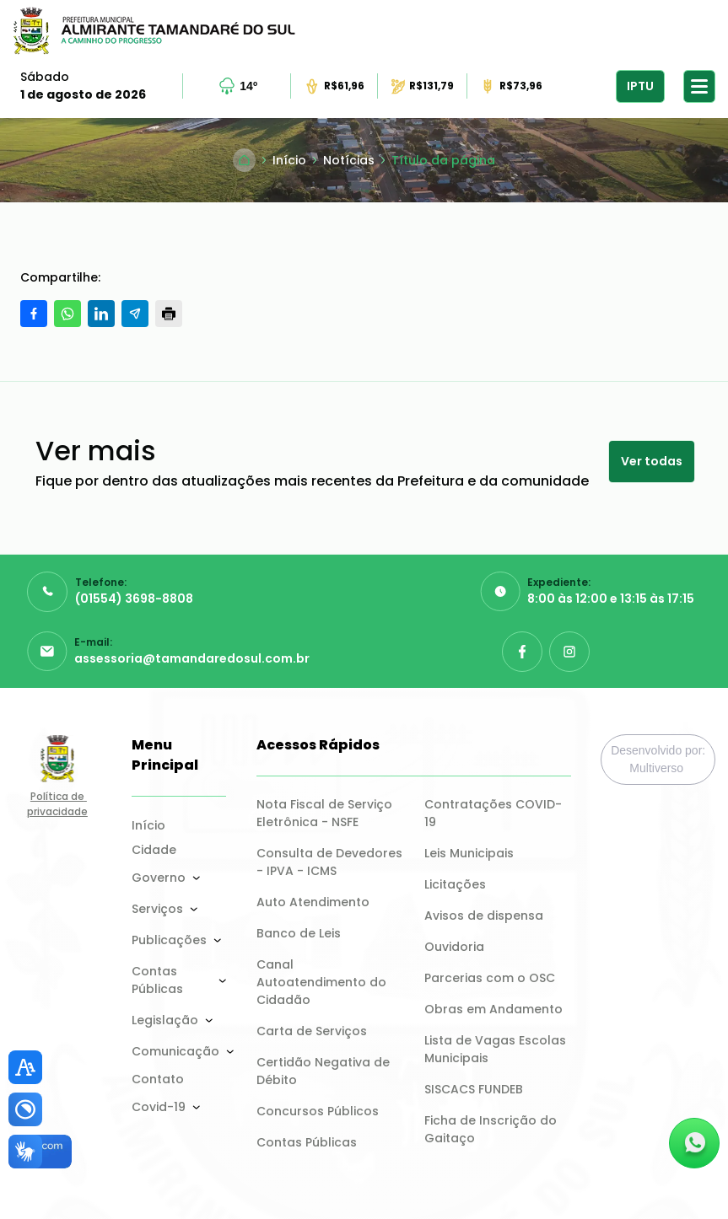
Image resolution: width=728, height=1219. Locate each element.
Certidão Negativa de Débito (324, 1071)
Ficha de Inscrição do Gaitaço (492, 1129)
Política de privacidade (57, 804)
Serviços (157, 908)
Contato (158, 1079)
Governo (159, 877)
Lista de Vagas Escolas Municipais (496, 1049)
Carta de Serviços (311, 1031)
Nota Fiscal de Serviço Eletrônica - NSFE (326, 813)
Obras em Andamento (493, 1009)
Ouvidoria (454, 946)
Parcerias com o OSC (489, 977)
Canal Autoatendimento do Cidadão (323, 982)
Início (148, 825)
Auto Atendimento (312, 902)
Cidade (154, 849)
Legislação (165, 1020)
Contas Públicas (157, 980)
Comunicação (175, 1051)
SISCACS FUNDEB (473, 1089)
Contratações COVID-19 (493, 813)
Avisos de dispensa (483, 915)
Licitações (455, 884)
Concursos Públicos (317, 1111)
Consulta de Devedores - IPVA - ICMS (330, 862)
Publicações (169, 940)
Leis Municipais (469, 853)
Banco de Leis (298, 933)
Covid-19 (159, 1106)
